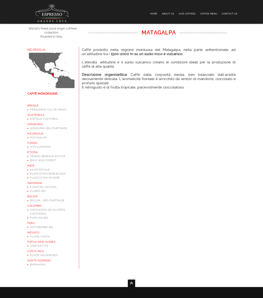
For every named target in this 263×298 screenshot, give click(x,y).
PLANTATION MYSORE (45, 177)
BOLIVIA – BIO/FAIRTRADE (47, 200)
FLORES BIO (38, 191)
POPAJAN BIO (39, 217)
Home (153, 13)
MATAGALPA (38, 137)
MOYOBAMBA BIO (41, 227)
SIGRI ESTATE (39, 245)
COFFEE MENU (208, 13)
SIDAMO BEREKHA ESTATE (48, 156)
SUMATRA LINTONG (43, 187)
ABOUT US (168, 13)
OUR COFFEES (187, 13)
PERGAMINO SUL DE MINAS (48, 109)
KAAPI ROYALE (40, 169)
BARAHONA (37, 264)
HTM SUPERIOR (40, 146)
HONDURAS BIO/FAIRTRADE (48, 128)
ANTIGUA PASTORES (44, 118)
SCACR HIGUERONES (44, 255)
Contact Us (229, 13)
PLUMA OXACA (40, 236)
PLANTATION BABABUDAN (48, 173)
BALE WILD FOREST (43, 160)
